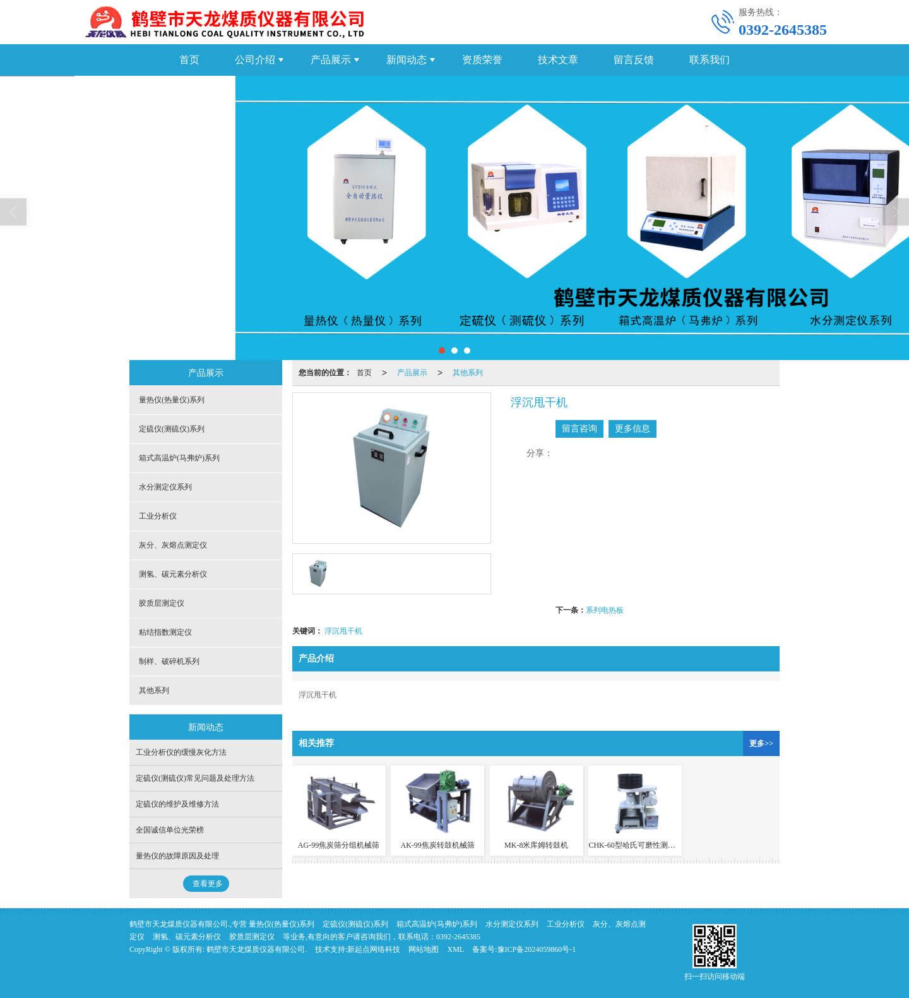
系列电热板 (605, 610)
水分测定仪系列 (165, 487)
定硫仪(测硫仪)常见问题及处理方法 (195, 778)
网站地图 (423, 949)
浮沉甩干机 (343, 631)
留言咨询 (579, 428)
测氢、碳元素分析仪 (173, 574)
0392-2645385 (458, 936)
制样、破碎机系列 (169, 661)
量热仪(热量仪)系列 (172, 399)
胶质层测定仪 (161, 603)
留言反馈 (634, 59)
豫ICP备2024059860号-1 (536, 949)
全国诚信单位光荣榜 (170, 830)
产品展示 (331, 59)
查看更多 (208, 883)
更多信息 (632, 428)
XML (455, 949)
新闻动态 (406, 59)
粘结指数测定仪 (165, 632)
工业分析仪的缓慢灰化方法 (181, 752)
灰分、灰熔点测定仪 (173, 545)
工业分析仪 (158, 516)
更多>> (761, 743)
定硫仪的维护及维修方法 (177, 804)
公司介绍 (255, 59)
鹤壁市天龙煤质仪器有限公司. (256, 949)
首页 (189, 59)
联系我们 (709, 59)
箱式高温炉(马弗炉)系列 (179, 458)
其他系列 (468, 372)
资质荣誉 (482, 59)
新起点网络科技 (373, 949)
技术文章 (558, 59)
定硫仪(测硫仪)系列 (172, 428)
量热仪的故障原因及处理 (177, 855)
